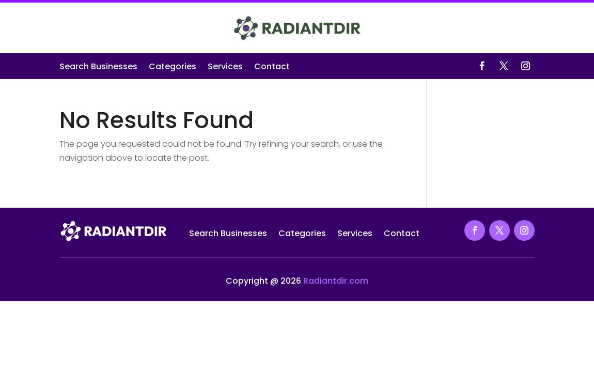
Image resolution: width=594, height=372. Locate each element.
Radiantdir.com (335, 281)
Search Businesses (98, 67)
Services (225, 67)
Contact (272, 67)
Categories (172, 67)
